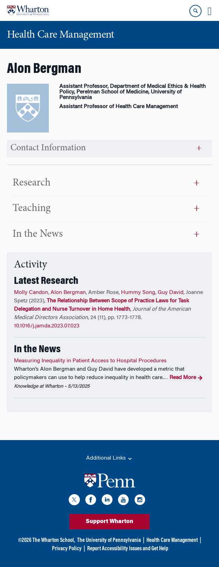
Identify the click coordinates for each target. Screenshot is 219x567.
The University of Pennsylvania (109, 540)
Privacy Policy (67, 549)
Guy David (170, 292)
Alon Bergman (68, 292)
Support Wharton (109, 521)
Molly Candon (31, 292)
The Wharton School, (53, 540)
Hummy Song (138, 292)
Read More (186, 378)
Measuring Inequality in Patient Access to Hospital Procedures (90, 361)
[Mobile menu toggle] (209, 11)
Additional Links (109, 458)
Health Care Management (172, 540)
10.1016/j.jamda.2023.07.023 (47, 326)
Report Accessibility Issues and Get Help (127, 549)
